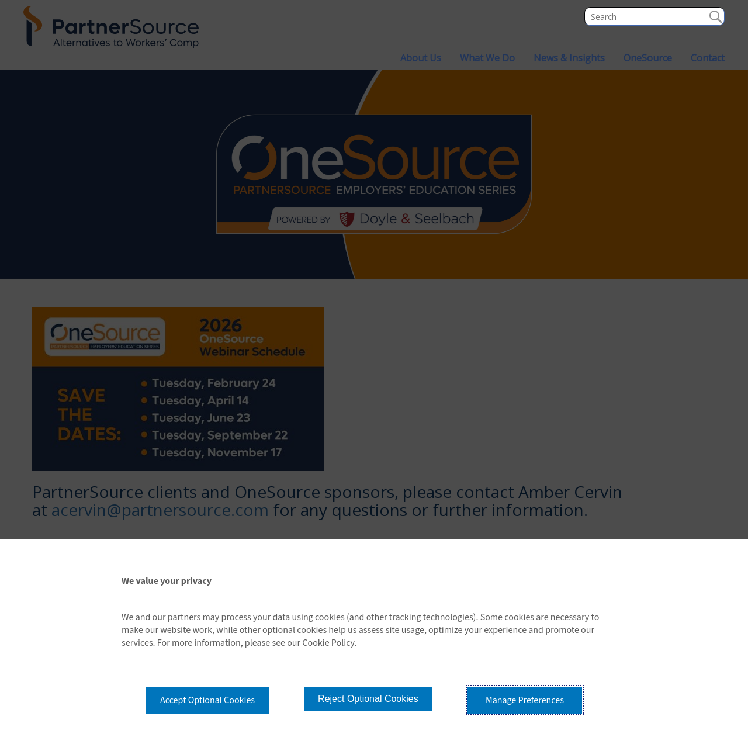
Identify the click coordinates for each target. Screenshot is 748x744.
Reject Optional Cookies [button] (368, 699)
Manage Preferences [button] (525, 700)
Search (715, 16)
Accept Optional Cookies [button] (207, 700)
